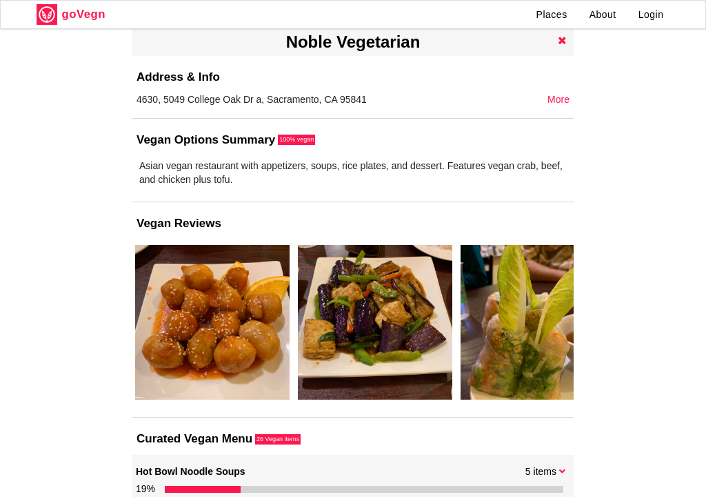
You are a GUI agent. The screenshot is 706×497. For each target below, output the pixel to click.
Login (651, 14)
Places (551, 14)
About (602, 14)
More (558, 99)
